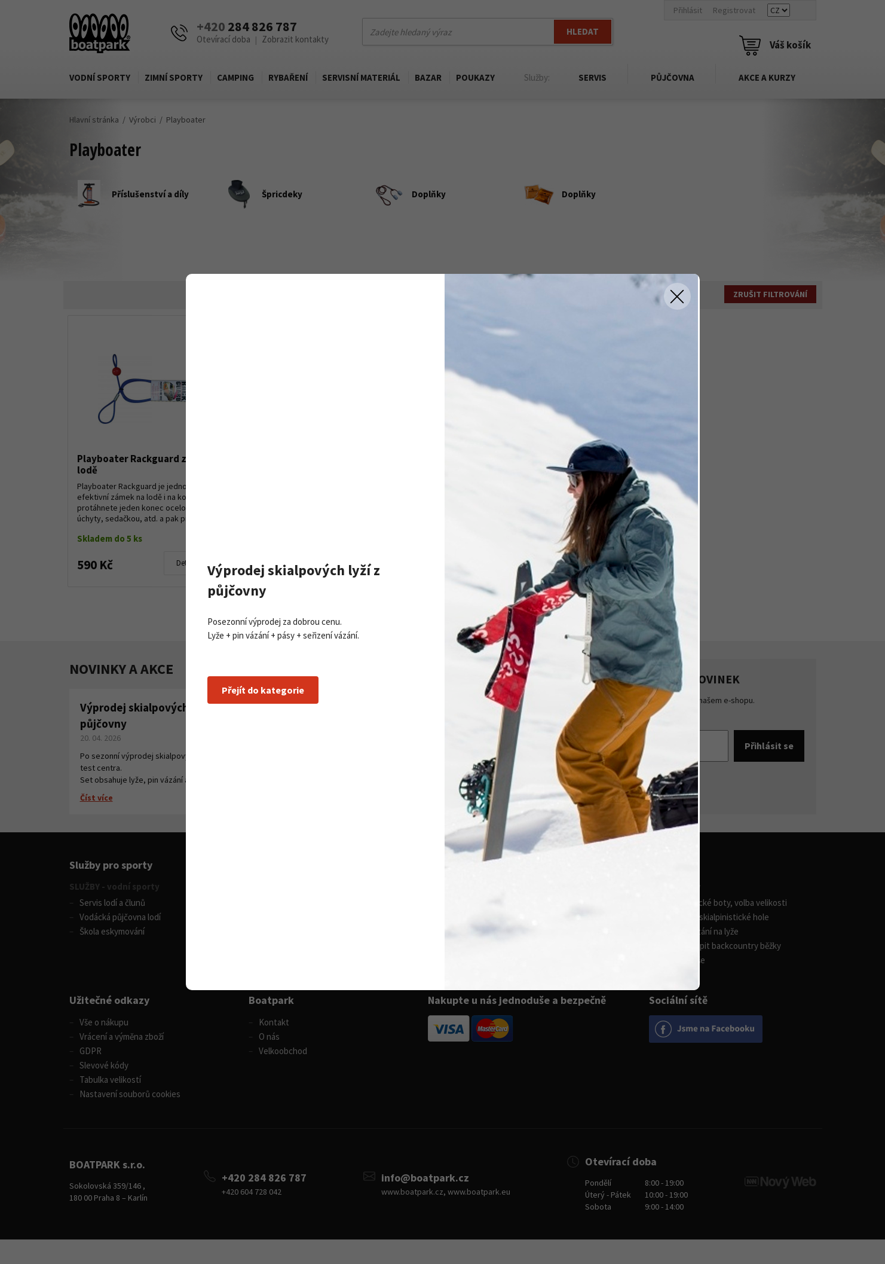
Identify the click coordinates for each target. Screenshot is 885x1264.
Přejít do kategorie (263, 690)
